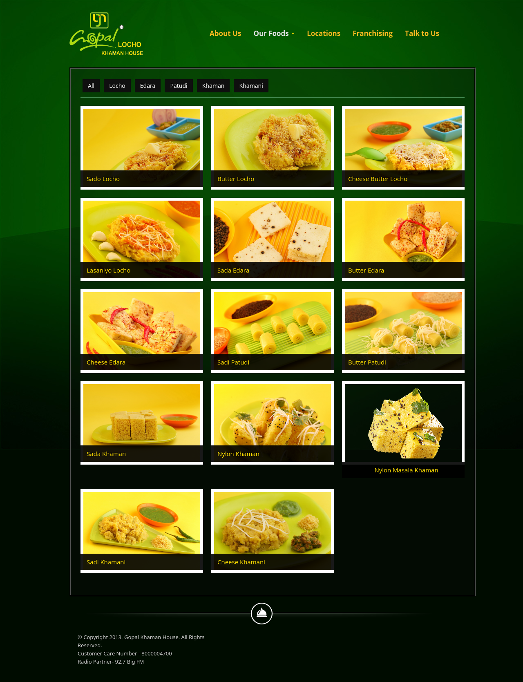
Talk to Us (422, 33)
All (91, 85)
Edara (148, 85)
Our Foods (274, 33)
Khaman (213, 85)
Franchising (373, 33)
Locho (117, 85)
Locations (323, 33)
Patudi (178, 85)
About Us (225, 33)
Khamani (251, 85)
